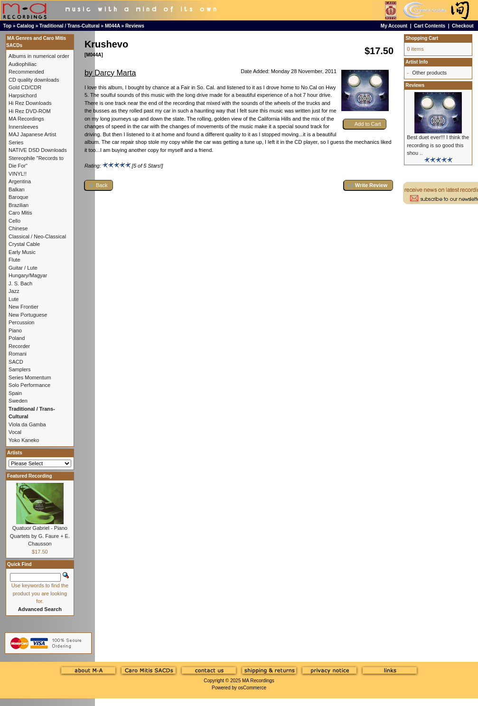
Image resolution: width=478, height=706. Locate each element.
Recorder (19, 346)
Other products (429, 72)
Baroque (18, 197)
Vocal (15, 432)
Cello (14, 221)
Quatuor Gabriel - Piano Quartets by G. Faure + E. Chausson (40, 535)
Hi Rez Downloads (30, 103)
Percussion (21, 322)
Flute (14, 260)
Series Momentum (30, 377)
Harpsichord (23, 95)
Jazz (14, 291)
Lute (14, 299)
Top (7, 25)
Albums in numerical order (39, 56)
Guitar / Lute (23, 268)
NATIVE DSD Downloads (38, 150)
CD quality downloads (34, 80)
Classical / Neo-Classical (37, 236)
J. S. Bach (20, 283)
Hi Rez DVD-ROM (30, 111)
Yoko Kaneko (24, 440)
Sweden (18, 401)
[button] (365, 124)
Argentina (20, 181)
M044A (112, 25)
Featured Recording (29, 476)
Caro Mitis (20, 213)
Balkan (17, 189)
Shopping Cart (421, 38)
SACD (16, 362)
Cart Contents (429, 25)
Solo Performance (29, 385)
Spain (15, 393)
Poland (17, 338)
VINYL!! (18, 174)
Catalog (25, 25)
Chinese (18, 228)
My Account (394, 25)
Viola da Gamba (27, 424)
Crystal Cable (24, 244)
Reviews (134, 25)
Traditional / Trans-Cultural (69, 25)
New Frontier (23, 307)
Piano (15, 330)
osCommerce (252, 687)
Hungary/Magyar (28, 275)
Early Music (22, 252)
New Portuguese (28, 315)
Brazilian (18, 205)
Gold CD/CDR (25, 87)
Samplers (19, 369)
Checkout (463, 25)
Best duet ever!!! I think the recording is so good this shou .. (438, 145)
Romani (18, 354)
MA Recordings (258, 680)
